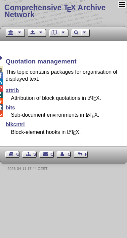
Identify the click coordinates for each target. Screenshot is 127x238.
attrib (12, 90)
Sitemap (35, 154)
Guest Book (18, 154)
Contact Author (69, 154)
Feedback (86, 154)
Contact (52, 154)
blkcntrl (15, 124)
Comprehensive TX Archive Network (55, 11)
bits (10, 107)
